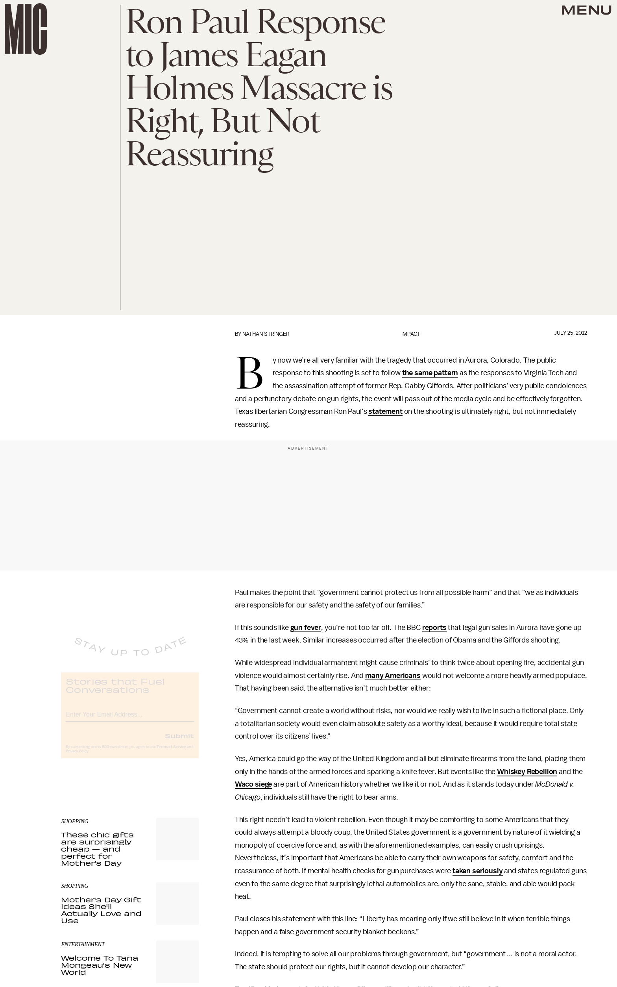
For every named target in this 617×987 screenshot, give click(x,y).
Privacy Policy (77, 758)
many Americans (393, 676)
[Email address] (130, 719)
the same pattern (430, 373)
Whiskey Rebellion (527, 772)
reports (434, 627)
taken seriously (478, 871)
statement (385, 411)
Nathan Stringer (266, 334)
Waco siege (253, 784)
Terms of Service (171, 754)
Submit (179, 742)
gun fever (305, 627)
